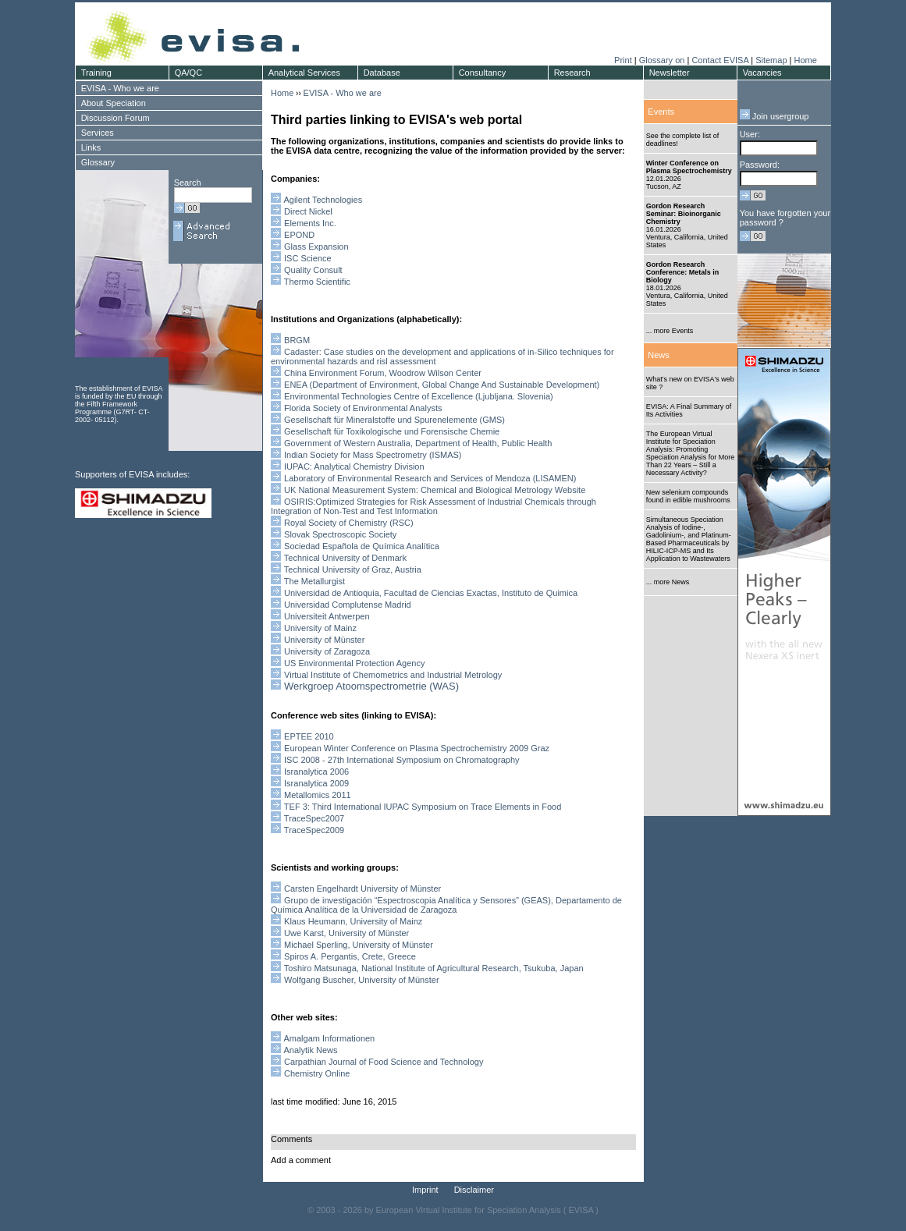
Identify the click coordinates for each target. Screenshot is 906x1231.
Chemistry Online (317, 1073)
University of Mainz (320, 628)
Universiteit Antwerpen (326, 616)
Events (661, 111)
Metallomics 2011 (317, 795)
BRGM (297, 340)
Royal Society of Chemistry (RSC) (349, 522)
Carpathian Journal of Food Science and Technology (383, 1061)
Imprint (425, 1189)
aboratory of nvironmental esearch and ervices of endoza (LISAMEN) (430, 478)
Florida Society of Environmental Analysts (363, 408)
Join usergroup (774, 116)
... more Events (670, 331)
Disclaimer (474, 1189)
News (659, 355)
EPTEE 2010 (309, 736)
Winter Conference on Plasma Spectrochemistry (689, 167)
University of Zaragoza (327, 651)
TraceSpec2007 (314, 818)
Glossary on (663, 60)
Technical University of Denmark (345, 557)
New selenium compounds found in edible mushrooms (688, 496)
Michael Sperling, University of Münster (358, 944)
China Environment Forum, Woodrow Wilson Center (382, 373)
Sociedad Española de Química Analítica (363, 546)
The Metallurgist (314, 581)
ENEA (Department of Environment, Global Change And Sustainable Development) (441, 384)
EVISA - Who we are (343, 93)
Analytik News (310, 1050)
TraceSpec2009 (314, 830)
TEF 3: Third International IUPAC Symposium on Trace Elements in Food (422, 806)
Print (623, 60)
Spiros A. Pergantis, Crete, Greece (350, 956)
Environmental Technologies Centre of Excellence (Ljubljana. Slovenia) (418, 396)
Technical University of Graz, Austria (352, 569)
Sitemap (771, 60)
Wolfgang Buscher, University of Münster (361, 979)
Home (805, 60)
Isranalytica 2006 (316, 771)
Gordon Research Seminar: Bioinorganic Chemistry (683, 213)
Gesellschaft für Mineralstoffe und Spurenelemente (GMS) (394, 419)
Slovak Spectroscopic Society (340, 534)
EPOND (299, 234)
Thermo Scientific (317, 281)
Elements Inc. (310, 223)
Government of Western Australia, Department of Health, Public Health (418, 443)
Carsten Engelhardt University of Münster (362, 888)
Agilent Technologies (322, 199)
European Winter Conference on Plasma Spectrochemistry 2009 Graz (416, 748)
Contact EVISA (719, 60)
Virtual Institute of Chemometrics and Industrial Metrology (393, 674)
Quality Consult (313, 270)
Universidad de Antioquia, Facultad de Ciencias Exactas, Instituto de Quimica (430, 593)
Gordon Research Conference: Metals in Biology (682, 272)
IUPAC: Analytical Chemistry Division (354, 466)
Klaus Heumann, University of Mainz (353, 921)
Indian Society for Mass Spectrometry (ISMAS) (372, 454)
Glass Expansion (316, 246)
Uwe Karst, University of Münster (346, 933)
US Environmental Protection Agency (354, 663)
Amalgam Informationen (329, 1038)
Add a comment (301, 1160)
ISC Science (308, 258)
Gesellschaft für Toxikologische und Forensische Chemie (391, 431)
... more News (668, 582)
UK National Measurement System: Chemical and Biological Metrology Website (434, 490)
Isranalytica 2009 (316, 783)
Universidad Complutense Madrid (347, 604)
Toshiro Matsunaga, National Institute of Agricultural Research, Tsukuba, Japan (434, 968)
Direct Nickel (308, 211)
